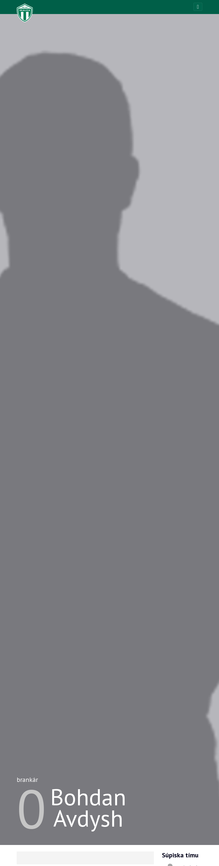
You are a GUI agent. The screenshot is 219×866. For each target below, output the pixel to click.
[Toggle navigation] (197, 7)
